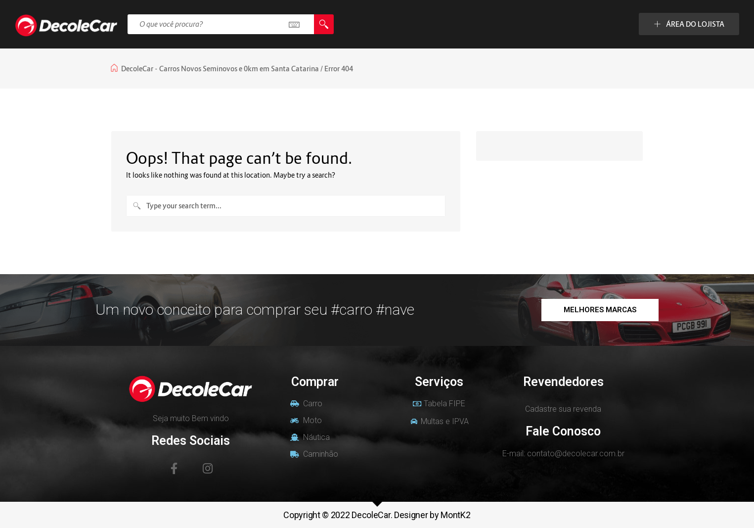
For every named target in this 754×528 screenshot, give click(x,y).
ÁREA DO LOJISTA (689, 24)
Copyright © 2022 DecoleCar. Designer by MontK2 (376, 515)
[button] (600, 310)
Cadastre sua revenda (563, 409)
